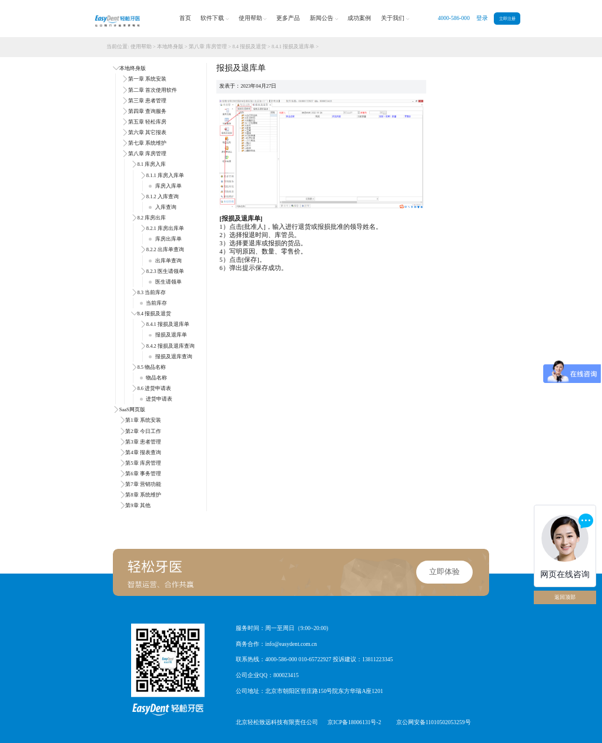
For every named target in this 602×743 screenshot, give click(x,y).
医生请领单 (165, 282)
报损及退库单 (167, 335)
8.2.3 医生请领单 (165, 271)
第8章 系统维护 (142, 495)
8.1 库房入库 (151, 164)
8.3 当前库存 (151, 292)
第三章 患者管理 (147, 101)
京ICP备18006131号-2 (354, 722)
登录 (482, 18)
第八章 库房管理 (208, 46)
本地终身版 (170, 46)
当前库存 (153, 303)
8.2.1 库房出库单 (165, 228)
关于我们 (395, 18)
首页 (185, 18)
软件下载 (214, 18)
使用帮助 (253, 18)
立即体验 (444, 572)
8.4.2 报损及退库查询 (170, 346)
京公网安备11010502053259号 (433, 722)
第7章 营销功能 (142, 484)
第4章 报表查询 (142, 452)
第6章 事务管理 (142, 474)
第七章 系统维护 (147, 143)
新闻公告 (324, 18)
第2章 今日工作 (142, 431)
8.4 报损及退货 (249, 46)
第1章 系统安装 (142, 420)
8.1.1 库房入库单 (165, 175)
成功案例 (359, 18)
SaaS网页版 (132, 409)
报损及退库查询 (170, 356)
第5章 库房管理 (142, 463)
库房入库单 (165, 186)
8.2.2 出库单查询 (165, 249)
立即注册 (507, 18)
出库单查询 (165, 261)
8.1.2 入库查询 (162, 196)
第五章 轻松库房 (147, 122)
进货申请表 (156, 399)
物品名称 (153, 378)
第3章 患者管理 (142, 442)
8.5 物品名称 (151, 367)
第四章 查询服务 (147, 111)
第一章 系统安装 (147, 79)
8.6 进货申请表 (154, 388)
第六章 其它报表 (147, 132)
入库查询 (162, 207)
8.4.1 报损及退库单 (293, 46)
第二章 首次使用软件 (152, 90)
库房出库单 (165, 239)
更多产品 (288, 18)
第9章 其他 (137, 505)
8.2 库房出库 (151, 218)
